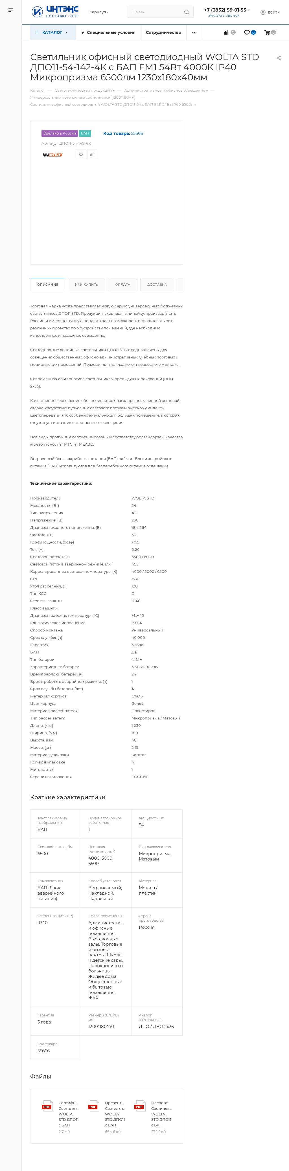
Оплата (122, 285)
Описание (47, 285)
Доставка (157, 285)
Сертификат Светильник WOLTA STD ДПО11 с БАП (69, 1113)
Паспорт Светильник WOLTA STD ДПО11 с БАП (161, 1113)
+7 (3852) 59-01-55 (225, 10)
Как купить (86, 285)
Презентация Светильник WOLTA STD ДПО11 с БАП (115, 1113)
